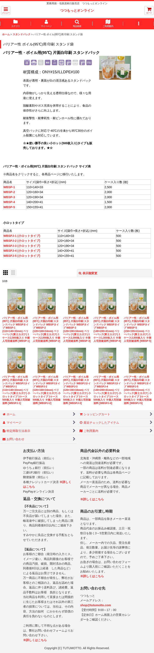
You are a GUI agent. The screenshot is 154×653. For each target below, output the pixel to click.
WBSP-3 (9, 197)
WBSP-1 (9, 187)
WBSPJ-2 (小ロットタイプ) (21, 240)
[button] (5, 10)
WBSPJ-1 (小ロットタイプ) (21, 235)
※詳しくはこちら (35, 640)
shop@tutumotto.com (95, 605)
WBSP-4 (9, 202)
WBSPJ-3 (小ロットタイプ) (21, 245)
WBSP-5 (9, 207)
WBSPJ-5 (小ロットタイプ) (21, 255)
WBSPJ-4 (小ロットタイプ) (21, 250)
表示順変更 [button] (88, 273)
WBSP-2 (9, 192)
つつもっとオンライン (77, 10)
